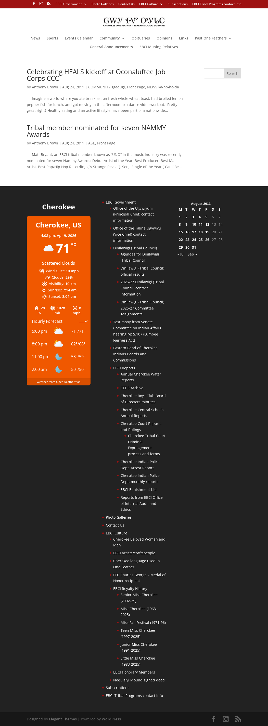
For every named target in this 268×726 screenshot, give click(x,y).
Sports (52, 38)
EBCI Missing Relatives (158, 47)
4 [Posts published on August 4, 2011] (200, 216)
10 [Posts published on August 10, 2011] (194, 224)
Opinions (164, 38)
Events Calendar (79, 38)
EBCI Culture (148, 4)
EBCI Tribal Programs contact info (216, 4)
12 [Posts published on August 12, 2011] (207, 224)
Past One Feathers (211, 38)
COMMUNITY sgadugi (106, 87)
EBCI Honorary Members (134, 672)
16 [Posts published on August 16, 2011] (187, 232)
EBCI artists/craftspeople (134, 552)
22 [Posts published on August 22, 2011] (181, 239)
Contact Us (126, 4)
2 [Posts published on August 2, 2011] (186, 216)
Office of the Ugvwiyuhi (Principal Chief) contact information (133, 214)
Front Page (136, 87)
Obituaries (141, 38)
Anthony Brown (45, 87)
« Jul (181, 254)
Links (183, 38)
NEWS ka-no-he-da (163, 87)
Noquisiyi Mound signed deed (139, 680)
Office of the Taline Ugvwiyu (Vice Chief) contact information (137, 234)
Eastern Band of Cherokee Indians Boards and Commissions (135, 353)
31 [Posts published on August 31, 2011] (194, 247)
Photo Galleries (103, 4)
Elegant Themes (63, 719)
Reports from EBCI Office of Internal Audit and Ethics (142, 503)
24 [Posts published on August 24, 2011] (194, 239)
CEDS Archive (132, 387)
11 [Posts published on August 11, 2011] (201, 224)
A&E (91, 143)
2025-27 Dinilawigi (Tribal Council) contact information (142, 288)
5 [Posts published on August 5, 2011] (206, 216)
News (35, 38)
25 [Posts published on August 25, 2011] (201, 239)
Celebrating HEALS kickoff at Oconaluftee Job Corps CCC (96, 75)
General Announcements (111, 47)
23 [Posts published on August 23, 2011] (187, 239)
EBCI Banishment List (139, 489)
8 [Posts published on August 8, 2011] (180, 224)
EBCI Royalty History (130, 588)
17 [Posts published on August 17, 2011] (194, 232)
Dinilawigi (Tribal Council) (135, 248)
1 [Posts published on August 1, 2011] (180, 216)
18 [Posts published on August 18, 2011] (201, 232)
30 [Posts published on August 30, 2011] (187, 247)
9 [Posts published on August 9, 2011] (186, 224)
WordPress (111, 719)
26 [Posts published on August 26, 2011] (207, 239)
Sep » (192, 254)
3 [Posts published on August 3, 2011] (193, 216)
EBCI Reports (124, 368)
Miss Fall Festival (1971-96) (143, 622)
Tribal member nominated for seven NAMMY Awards (96, 131)
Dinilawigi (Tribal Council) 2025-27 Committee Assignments (142, 308)
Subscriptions (178, 4)
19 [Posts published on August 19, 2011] (207, 232)
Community (109, 38)
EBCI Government (69, 4)
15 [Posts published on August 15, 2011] (181, 232)
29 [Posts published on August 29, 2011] (181, 247)
